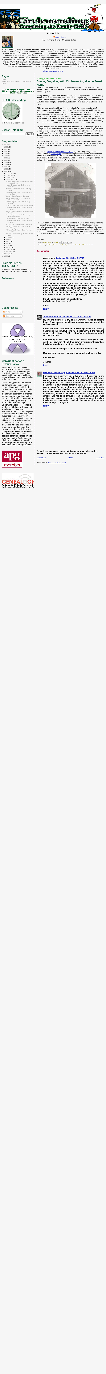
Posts (6, 312)
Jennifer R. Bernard (52, 316)
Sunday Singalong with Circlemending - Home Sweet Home (18, 215)
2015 (6, 160)
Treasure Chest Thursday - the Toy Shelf (19, 224)
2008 (6, 256)
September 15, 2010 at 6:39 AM (80, 373)
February (9, 249)
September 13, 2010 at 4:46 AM (76, 316)
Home (70, 457)
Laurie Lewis (56, 154)
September (10, 179)
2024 (6, 145)
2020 (6, 151)
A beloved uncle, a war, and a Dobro (17, 218)
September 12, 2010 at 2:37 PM (69, 258)
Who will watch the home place (84, 245)
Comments (8, 316)
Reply (46, 309)
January (9, 251)
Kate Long (49, 245)
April (8, 245)
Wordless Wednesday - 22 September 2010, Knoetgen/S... (18, 199)
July (7, 239)
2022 (6, 149)
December (10, 173)
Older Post (100, 457)
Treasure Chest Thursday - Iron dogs (17, 196)
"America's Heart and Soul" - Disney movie (19, 205)
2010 (6, 171)
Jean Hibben (60, 37)
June (8, 241)
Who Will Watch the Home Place (60, 152)
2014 (6, 162)
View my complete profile (53, 71)
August (8, 237)
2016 (6, 158)
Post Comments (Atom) (57, 462)
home (43, 245)
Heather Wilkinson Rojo (54, 373)
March (8, 247)
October (9, 177)
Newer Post (41, 457)
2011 (6, 169)
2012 (6, 167)
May (7, 243)
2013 (6, 164)
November (10, 175)
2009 (6, 254)
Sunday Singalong (68, 245)
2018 (6, 153)
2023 (6, 147)
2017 (6, 156)
